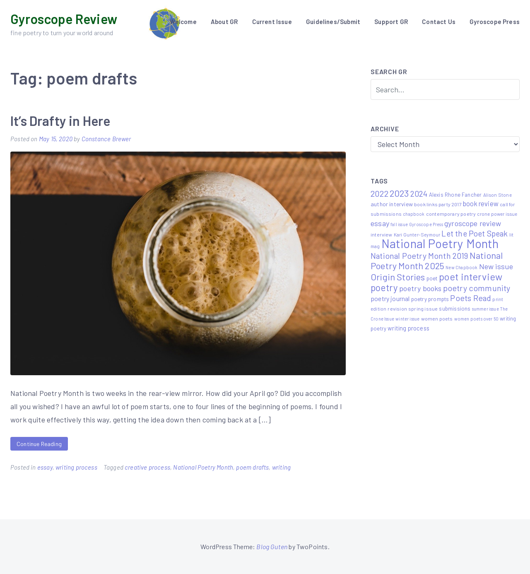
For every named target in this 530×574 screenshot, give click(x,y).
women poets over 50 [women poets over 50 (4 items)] (476, 318)
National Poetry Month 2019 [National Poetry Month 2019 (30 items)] (419, 255)
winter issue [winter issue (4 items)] (407, 318)
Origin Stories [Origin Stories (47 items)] (398, 276)
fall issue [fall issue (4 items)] (399, 224)
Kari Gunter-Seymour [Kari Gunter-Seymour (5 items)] (417, 234)
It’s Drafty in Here (60, 120)
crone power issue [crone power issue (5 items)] (497, 214)
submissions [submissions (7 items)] (454, 308)
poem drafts (252, 467)
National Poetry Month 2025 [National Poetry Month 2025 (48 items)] (437, 260)
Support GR (391, 21)
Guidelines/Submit (333, 21)
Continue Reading (39, 443)
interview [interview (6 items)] (382, 234)
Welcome (183, 21)
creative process (147, 467)
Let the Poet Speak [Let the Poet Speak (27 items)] (474, 233)
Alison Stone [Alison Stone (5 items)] (497, 195)
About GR (224, 21)
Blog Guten (271, 546)
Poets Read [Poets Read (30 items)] (470, 298)
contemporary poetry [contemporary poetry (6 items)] (451, 214)
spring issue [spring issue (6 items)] (423, 308)
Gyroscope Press (495, 21)
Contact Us (438, 21)
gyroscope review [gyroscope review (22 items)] (472, 223)
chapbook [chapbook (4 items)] (413, 214)
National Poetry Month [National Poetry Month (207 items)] (440, 243)
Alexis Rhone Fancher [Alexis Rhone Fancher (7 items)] (455, 194)
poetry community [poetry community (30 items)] (477, 288)
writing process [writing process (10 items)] (408, 328)
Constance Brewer (106, 138)
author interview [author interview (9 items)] (392, 203)
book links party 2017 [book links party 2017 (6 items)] (438, 204)
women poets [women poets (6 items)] (437, 318)
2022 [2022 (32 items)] (379, 193)
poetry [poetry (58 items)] (384, 287)
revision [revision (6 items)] (397, 308)
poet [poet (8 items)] (432, 278)
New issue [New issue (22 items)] (496, 266)
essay (45, 467)
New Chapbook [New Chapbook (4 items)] (461, 267)
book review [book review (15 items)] (481, 203)
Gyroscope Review (63, 19)
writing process (76, 467)
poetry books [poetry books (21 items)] (420, 288)
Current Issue (272, 21)
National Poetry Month (203, 467)
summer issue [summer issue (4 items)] (485, 308)
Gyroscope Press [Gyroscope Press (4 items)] (426, 224)
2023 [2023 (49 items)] (399, 193)
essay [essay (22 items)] (380, 223)
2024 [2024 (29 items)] (419, 193)
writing (281, 467)
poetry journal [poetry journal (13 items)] (390, 298)
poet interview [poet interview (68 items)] (471, 276)
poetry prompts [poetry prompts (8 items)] (430, 298)
